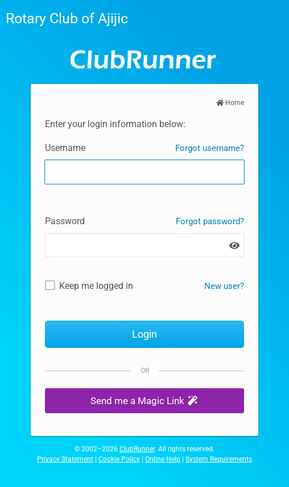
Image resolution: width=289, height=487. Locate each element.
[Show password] (234, 245)
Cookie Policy (119, 459)
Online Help (162, 459)
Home (230, 103)
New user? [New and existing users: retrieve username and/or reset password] (224, 286)
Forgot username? (209, 148)
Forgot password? (210, 221)
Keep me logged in (96, 285)
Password (65, 221)
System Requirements (218, 459)
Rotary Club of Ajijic (67, 18)
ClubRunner (137, 449)
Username (65, 147)
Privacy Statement (65, 459)
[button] (144, 401)
